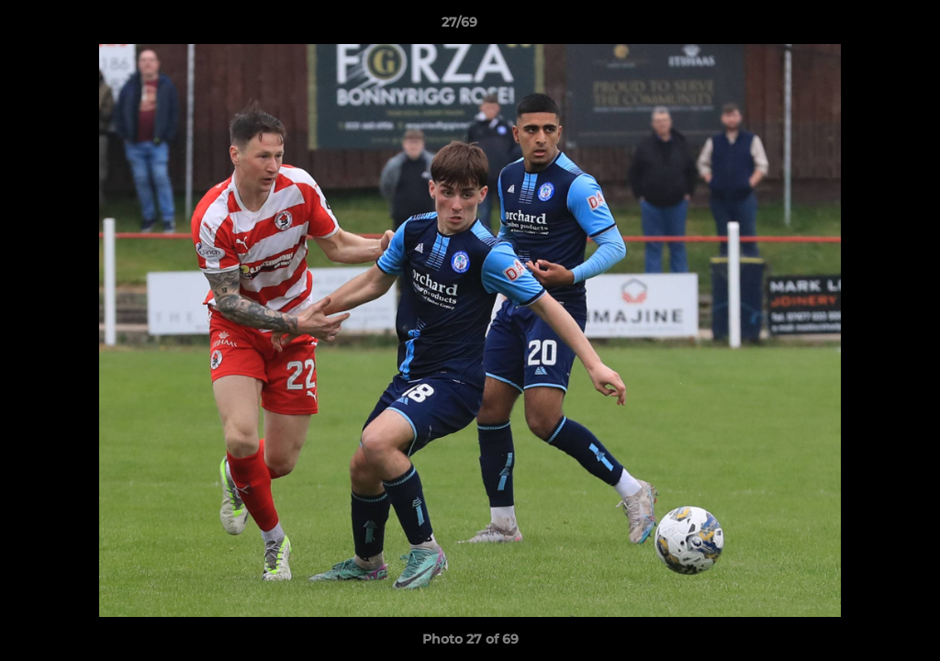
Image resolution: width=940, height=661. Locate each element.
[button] (863, 26)
